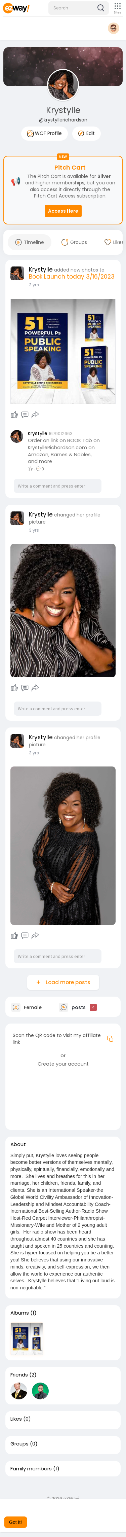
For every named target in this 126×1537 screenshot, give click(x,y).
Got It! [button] (15, 1522)
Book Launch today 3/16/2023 (72, 277)
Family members (31, 1468)
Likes (16, 1419)
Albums (19, 1313)
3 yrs (34, 285)
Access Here (63, 211)
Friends (19, 1375)
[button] (78, 8)
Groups (19, 1443)
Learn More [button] (73, 1513)
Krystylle (63, 110)
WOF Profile (44, 133)
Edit (86, 133)
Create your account (63, 1064)
